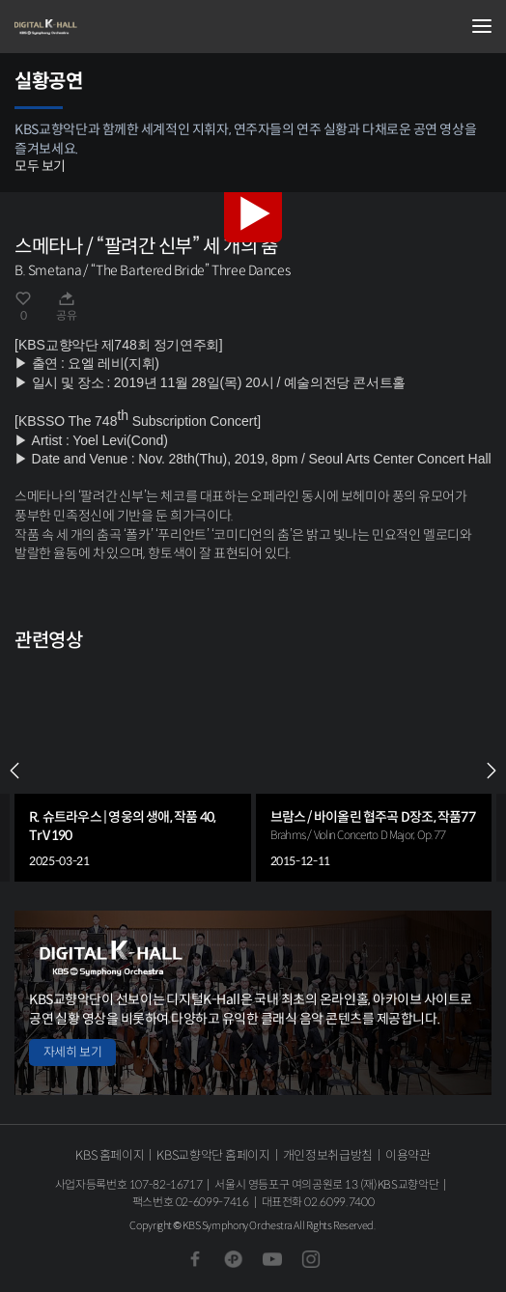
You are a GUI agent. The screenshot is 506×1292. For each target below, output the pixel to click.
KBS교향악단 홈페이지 (212, 1155)
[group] (132, 771)
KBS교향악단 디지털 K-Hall (111, 27)
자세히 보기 (72, 1052)
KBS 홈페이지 (109, 1155)
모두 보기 (40, 166)
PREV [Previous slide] (14, 770)
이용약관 (408, 1155)
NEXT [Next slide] (491, 770)
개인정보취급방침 (328, 1155)
